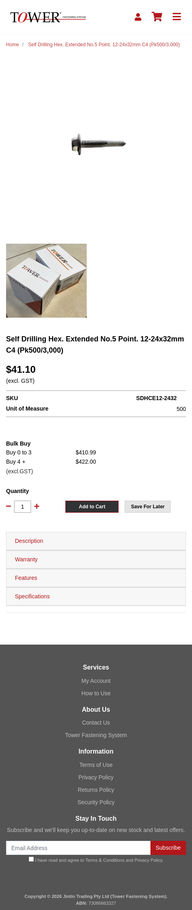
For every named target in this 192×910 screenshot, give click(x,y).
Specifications (32, 596)
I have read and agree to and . (96, 860)
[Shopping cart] (156, 17)
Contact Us (96, 722)
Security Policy (96, 802)
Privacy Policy (95, 777)
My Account (96, 681)
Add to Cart (92, 506)
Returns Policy (96, 790)
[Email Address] (78, 848)
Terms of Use (96, 765)
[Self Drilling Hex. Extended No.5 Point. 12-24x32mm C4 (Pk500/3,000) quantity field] (22, 507)
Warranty (26, 559)
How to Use (96, 693)
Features (26, 578)
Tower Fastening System (96, 735)
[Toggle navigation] (176, 17)
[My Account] (137, 17)
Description (29, 541)
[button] (148, 507)
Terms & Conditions (105, 860)
